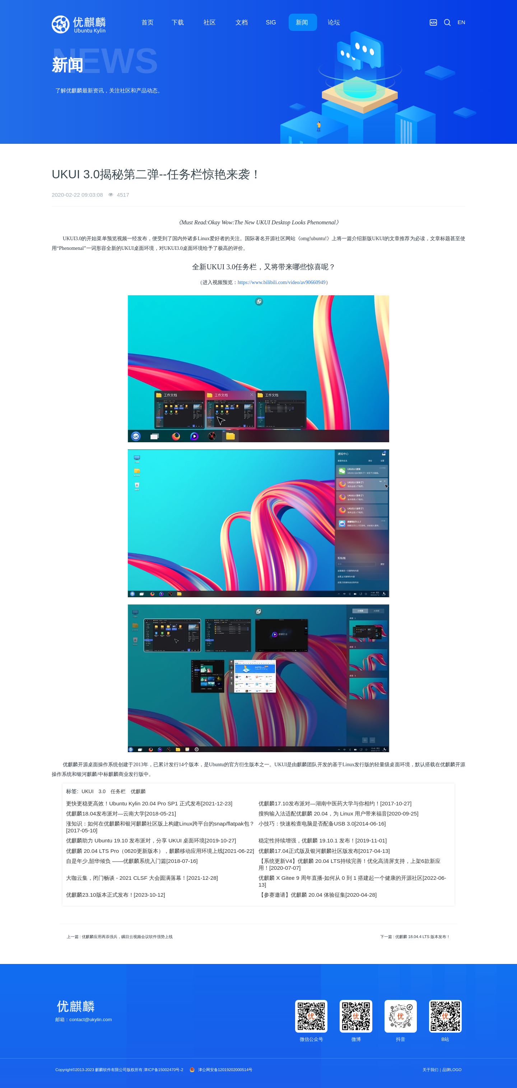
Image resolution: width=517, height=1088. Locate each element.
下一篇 (415, 936)
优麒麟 (138, 791)
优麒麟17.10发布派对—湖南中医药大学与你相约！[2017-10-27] (334, 803)
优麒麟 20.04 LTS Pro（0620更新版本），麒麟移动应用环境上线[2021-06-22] (160, 851)
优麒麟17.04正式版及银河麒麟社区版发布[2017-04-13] (324, 851)
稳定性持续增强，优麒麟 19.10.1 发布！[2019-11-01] (322, 840)
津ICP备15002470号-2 (163, 1070)
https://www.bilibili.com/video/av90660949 (282, 282)
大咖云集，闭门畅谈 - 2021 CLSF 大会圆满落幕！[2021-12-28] (142, 878)
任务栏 (118, 791)
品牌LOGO (452, 1070)
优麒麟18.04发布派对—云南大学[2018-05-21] (121, 813)
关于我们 (430, 1070)
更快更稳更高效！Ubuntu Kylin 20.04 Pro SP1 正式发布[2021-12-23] (149, 803)
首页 (147, 22)
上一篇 (120, 936)
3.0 (102, 791)
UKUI (87, 791)
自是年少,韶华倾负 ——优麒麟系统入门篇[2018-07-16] (132, 861)
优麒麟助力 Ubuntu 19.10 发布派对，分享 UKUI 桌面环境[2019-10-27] (151, 840)
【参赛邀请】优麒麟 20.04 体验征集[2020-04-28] (317, 895)
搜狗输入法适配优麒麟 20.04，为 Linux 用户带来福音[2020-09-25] (338, 813)
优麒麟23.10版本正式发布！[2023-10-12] (115, 895)
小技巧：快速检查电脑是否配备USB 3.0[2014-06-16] (322, 823)
